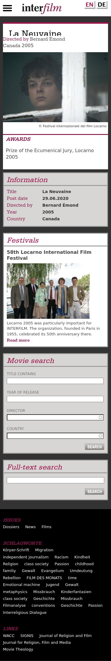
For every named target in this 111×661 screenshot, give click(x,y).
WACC (9, 635)
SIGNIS (26, 635)
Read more (18, 340)
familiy (9, 570)
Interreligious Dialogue (24, 612)
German (101, 4)
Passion (62, 564)
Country (15, 429)
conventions (43, 605)
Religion (10, 564)
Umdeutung (81, 570)
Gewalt (28, 570)
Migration (44, 550)
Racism (61, 557)
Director (16, 411)
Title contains (21, 374)
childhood (84, 564)
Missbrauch (44, 592)
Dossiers (11, 527)
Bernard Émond (47, 39)
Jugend (52, 584)
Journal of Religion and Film (65, 635)
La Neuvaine (56, 191)
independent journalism (26, 557)
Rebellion (12, 578)
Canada (11, 45)
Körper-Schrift (16, 550)
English (89, 4)
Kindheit (82, 557)
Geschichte (44, 598)
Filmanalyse (14, 605)
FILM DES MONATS (44, 578)
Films (47, 527)
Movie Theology (18, 649)
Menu (7, 9)
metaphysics (15, 592)
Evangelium (52, 570)
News (30, 527)
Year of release (23, 392)
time (72, 578)
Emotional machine (21, 584)
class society (36, 564)
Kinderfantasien (76, 592)
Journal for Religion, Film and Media (37, 642)
